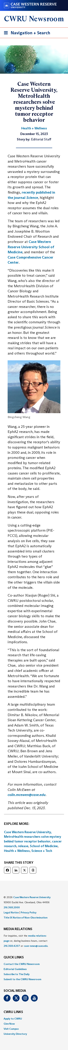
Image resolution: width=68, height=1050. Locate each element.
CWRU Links (13, 1012)
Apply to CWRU (13, 1018)
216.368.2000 (12, 907)
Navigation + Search (26, 33)
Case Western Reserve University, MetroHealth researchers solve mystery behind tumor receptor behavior (32, 836)
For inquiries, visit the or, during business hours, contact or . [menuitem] (26, 940)
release (23, 846)
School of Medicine (44, 846)
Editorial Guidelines (15, 969)
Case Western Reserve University (32, 897)
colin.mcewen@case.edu (27, 795)
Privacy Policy (28, 912)
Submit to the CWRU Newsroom (22, 979)
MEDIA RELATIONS (18, 929)
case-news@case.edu (36, 945)
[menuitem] (34, 964)
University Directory (15, 1033)
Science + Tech (41, 851)
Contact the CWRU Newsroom (22, 964)
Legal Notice (11, 912)
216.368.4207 (12, 945)
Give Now (9, 1023)
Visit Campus (11, 1028)
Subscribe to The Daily (17, 974)
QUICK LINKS (14, 957)
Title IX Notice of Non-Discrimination (26, 917)
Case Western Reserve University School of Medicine (31, 247)
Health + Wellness (17, 851)
